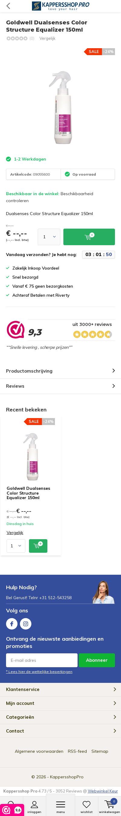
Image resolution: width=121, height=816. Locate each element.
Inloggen (34, 807)
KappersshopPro (67, 777)
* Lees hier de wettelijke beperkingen (39, 671)
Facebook (12, 622)
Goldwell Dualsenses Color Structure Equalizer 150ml (28, 493)
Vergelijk (48, 38)
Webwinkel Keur (103, 791)
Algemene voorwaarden (39, 751)
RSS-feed (77, 751)
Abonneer (97, 660)
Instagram (25, 622)
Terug (8, 6)
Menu (60, 807)
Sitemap (99, 751)
